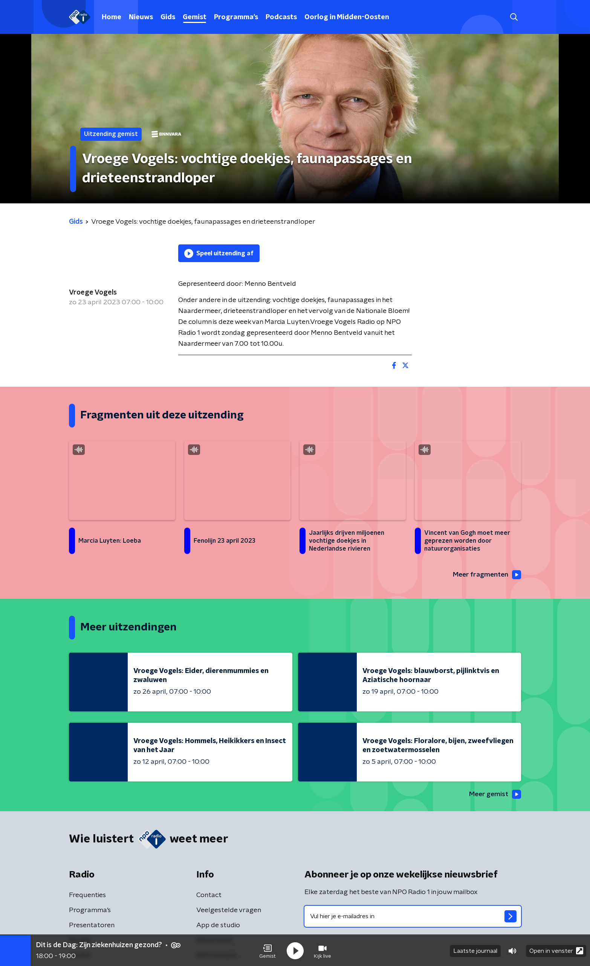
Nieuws (141, 17)
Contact (209, 895)
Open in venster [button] (556, 950)
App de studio (218, 925)
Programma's (236, 17)
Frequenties (87, 895)
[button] (267, 950)
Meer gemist (494, 794)
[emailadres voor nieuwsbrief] (412, 916)
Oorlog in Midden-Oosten (346, 17)
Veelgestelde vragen (228, 910)
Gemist (194, 17)
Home (111, 17)
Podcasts (281, 17)
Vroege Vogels (93, 292)
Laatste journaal (475, 950)
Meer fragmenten (486, 575)
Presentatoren (92, 925)
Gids (167, 17)
